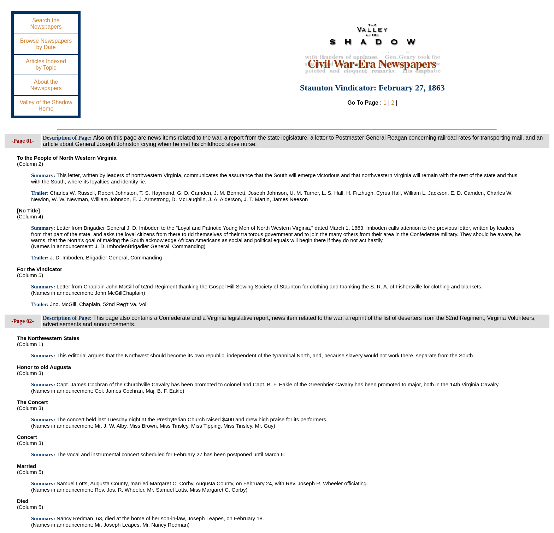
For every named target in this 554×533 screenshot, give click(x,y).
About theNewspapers (46, 85)
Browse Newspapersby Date (46, 44)
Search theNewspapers (46, 23)
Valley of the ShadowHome (45, 105)
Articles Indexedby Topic (46, 64)
